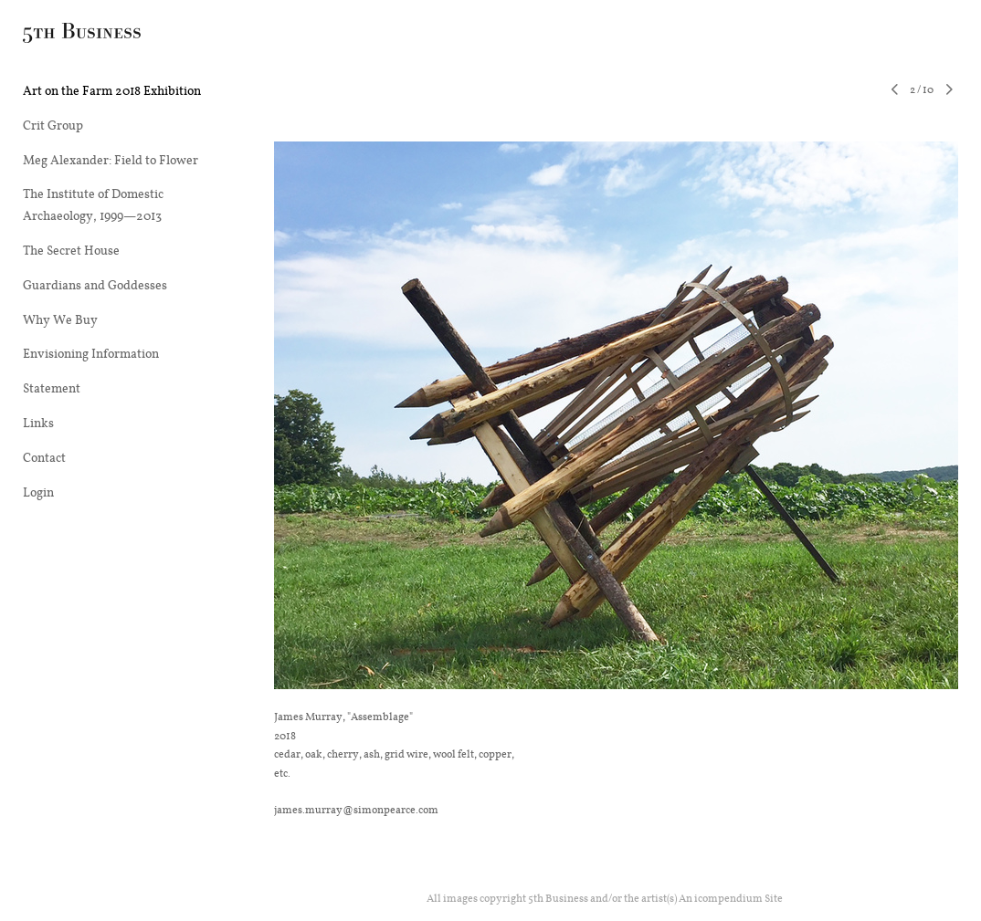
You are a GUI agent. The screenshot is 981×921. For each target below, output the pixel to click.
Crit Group (53, 125)
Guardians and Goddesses (95, 285)
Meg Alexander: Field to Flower (110, 160)
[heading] (68, 35)
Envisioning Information (91, 353)
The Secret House (71, 250)
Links (38, 423)
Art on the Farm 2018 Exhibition (112, 90)
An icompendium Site (731, 897)
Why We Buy (60, 319)
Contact (44, 457)
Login (38, 492)
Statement (51, 388)
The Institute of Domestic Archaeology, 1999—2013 (93, 204)
